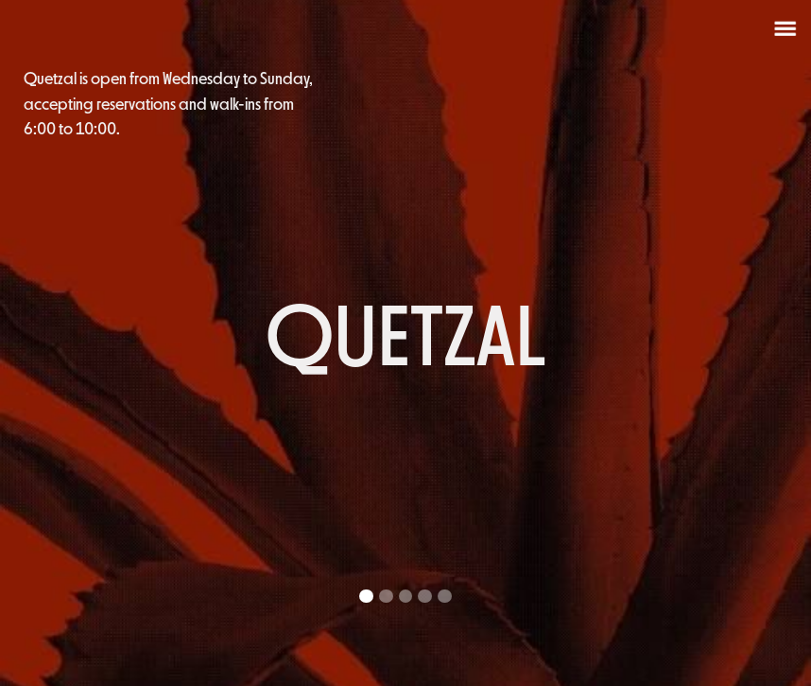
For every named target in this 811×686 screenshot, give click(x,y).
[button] (773, 343)
